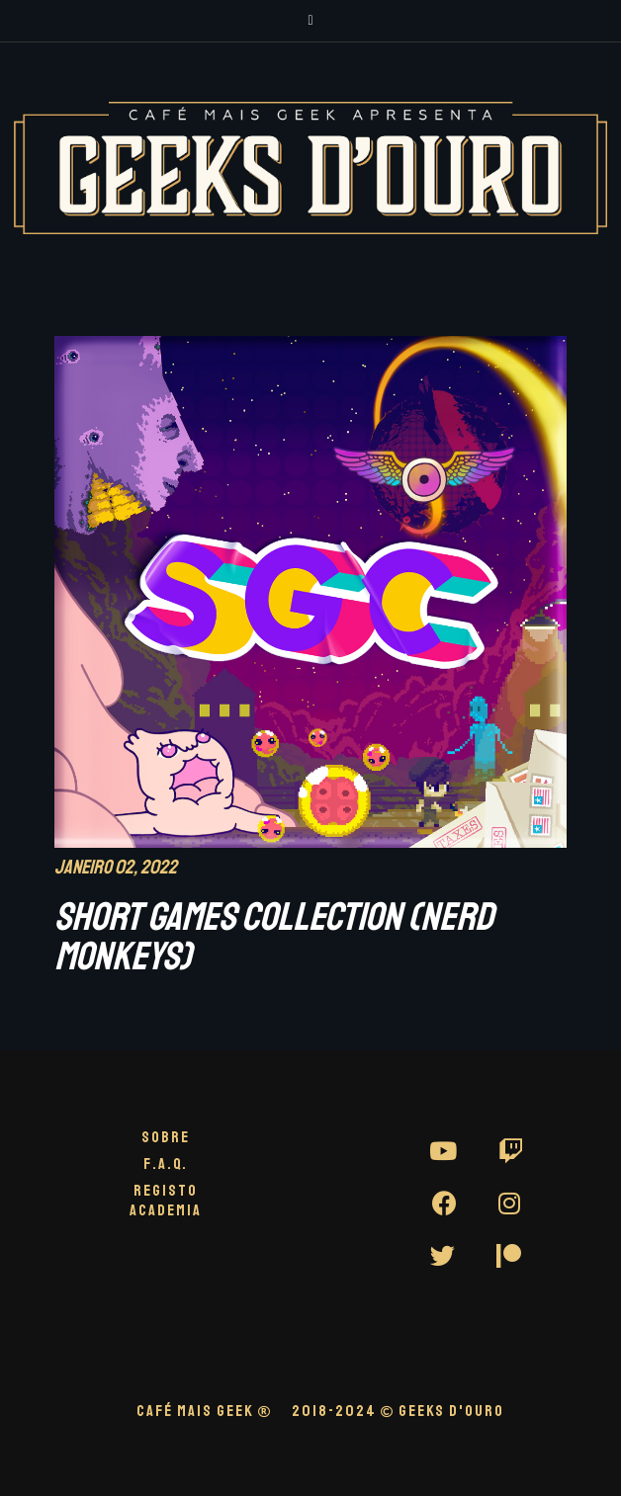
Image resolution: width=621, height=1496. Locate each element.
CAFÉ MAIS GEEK (204, 1411)
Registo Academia (166, 1200)
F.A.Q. (165, 1164)
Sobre (165, 1137)
